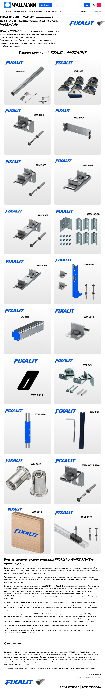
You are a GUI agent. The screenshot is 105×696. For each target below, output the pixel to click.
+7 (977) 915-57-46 (95, 12)
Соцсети (48, 12)
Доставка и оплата (20, 12)
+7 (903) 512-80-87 (80, 12)
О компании (8, 12)
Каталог (45, 5)
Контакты (55, 12)
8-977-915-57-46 (91, 687)
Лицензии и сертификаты (35, 12)
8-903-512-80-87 (69, 687)
